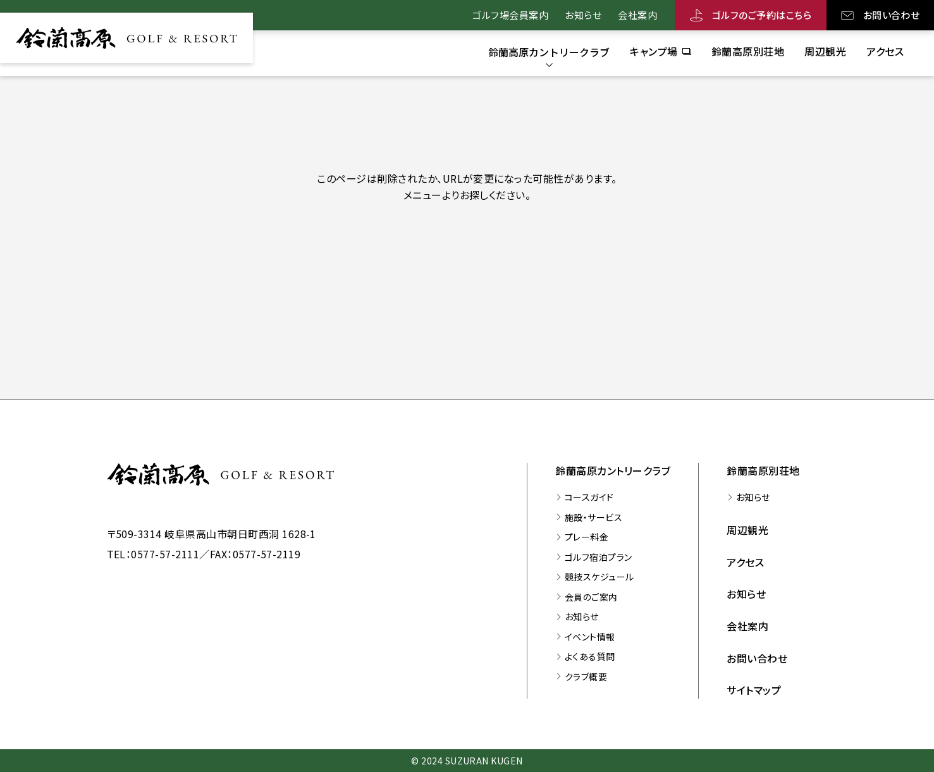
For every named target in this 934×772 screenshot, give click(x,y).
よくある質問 (590, 656)
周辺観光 (747, 529)
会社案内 (637, 14)
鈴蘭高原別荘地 (763, 470)
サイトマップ (754, 689)
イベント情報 (590, 636)
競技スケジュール (599, 576)
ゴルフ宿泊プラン (598, 557)
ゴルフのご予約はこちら (761, 14)
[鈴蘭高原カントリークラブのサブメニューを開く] (549, 51)
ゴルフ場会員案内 (510, 14)
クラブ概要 (586, 676)
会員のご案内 (591, 597)
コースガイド (589, 497)
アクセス (745, 562)
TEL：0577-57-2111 (153, 553)
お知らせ (583, 14)
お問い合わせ (891, 14)
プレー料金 (586, 536)
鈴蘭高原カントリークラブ (612, 470)
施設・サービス (593, 517)
